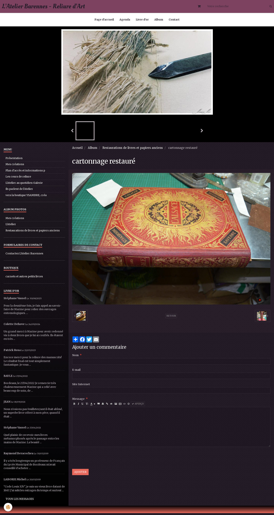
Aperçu (138, 405)
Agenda (124, 19)
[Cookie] (8, 507)
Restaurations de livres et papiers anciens (132, 149)
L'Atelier (10, 226)
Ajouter (80, 474)
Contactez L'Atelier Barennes (24, 255)
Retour (171, 317)
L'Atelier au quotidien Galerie (24, 184)
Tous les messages (20, 500)
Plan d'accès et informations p (25, 172)
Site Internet (81, 386)
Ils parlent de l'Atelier (19, 190)
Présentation (14, 160)
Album (158, 19)
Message (78, 400)
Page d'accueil (104, 19)
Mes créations (14, 166)
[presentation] (101, 459)
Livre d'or (142, 19)
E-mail (76, 371)
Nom (75, 357)
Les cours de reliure (18, 178)
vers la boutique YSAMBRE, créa (26, 197)
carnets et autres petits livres (24, 278)
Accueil (77, 149)
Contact (174, 19)
